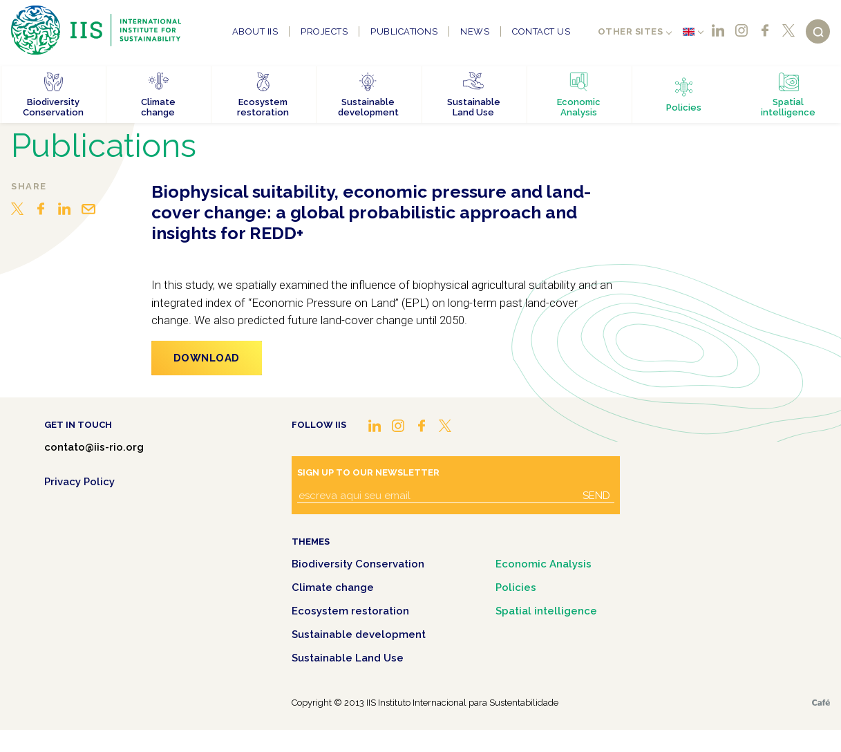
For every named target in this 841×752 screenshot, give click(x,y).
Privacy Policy (79, 482)
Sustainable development (359, 634)
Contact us (541, 31)
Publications (403, 31)
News (474, 31)
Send (596, 495)
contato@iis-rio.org (94, 447)
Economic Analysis (543, 564)
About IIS (255, 31)
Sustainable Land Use (348, 658)
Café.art (821, 702)
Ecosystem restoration (350, 611)
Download (206, 358)
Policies (515, 587)
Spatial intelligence (546, 611)
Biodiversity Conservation (358, 564)
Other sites (630, 31)
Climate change (333, 587)
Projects (324, 31)
